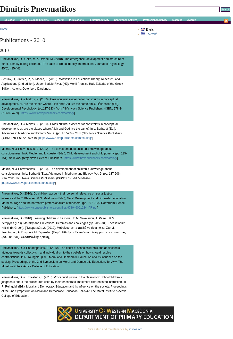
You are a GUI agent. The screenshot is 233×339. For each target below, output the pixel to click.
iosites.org (135, 329)
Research (58, 20)
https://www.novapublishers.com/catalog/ (47, 113)
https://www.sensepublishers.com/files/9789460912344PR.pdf (57, 207)
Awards (191, 20)
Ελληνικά (149, 34)
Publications (76, 20)
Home (4, 29)
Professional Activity (155, 20)
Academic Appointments (34, 20)
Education (9, 20)
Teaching (177, 20)
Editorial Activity (99, 20)
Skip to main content (115, 2)
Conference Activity (125, 20)
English (148, 29)
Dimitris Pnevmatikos (38, 8)
